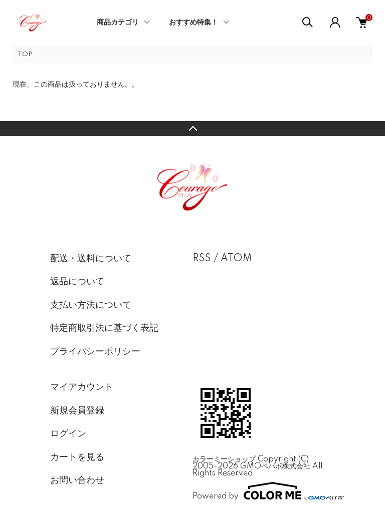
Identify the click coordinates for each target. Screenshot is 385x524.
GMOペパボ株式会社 (275, 466)
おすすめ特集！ (193, 23)
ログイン (68, 434)
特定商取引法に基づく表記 (104, 328)
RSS (201, 259)
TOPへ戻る (192, 128)
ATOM (236, 259)
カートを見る (77, 457)
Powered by (263, 491)
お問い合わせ (77, 480)
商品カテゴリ (118, 23)
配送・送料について (90, 259)
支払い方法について (90, 305)
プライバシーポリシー (95, 352)
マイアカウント (81, 387)
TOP (25, 54)
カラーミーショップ (224, 459)
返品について (77, 282)
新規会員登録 (77, 411)
